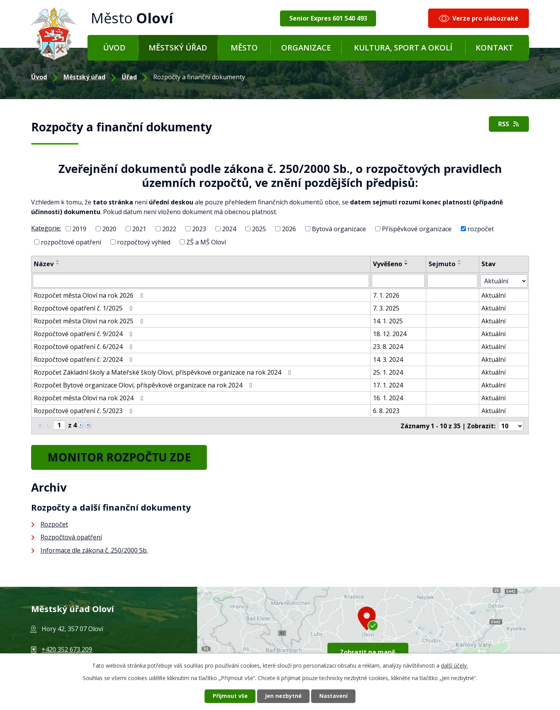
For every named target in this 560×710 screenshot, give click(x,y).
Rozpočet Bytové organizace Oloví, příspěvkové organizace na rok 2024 (144, 384)
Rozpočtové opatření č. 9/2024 (84, 333)
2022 (169, 229)
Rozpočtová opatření (71, 537)
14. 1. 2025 (388, 320)
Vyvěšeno (387, 264)
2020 (109, 229)
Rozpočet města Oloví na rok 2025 (90, 320)
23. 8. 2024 (388, 346)
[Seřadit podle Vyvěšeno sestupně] (406, 263)
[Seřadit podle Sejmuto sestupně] (460, 263)
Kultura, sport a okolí (403, 47)
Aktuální (494, 295)
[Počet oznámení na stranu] (511, 425)
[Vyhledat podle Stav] (504, 280)
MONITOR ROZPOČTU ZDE (121, 456)
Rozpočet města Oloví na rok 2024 (90, 397)
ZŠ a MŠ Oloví (206, 241)
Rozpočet (54, 524)
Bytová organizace (339, 229)
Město (244, 47)
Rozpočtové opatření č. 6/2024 (84, 346)
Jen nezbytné (283, 696)
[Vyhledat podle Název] (201, 280)
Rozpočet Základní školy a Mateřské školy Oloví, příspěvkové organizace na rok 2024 (164, 372)
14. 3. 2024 (388, 359)
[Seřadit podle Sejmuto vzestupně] (460, 260)
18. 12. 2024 (390, 333)
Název (44, 264)
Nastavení (334, 696)
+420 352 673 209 (67, 649)
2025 (259, 229)
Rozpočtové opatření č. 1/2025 (84, 308)
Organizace (306, 47)
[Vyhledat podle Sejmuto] (453, 280)
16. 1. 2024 (388, 397)
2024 (229, 229)
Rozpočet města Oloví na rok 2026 (90, 295)
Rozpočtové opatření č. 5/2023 (84, 410)
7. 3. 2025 (386, 308)
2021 (139, 229)
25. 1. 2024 (388, 372)
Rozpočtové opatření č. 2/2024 (84, 359)
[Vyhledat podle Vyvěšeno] (398, 280)
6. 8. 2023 (386, 410)
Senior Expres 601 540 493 (328, 18)
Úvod (114, 47)
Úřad (129, 77)
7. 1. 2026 (386, 295)
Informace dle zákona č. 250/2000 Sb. (94, 550)
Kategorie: (46, 228)
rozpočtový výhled (143, 241)
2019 (79, 229)
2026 (289, 229)
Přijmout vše (229, 696)
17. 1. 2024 (388, 384)
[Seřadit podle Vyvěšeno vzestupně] (406, 260)
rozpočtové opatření (71, 241)
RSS (509, 124)
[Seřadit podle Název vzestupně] (58, 260)
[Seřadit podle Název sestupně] (58, 263)
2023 (199, 229)
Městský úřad (178, 47)
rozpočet (480, 229)
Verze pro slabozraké (485, 18)
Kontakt (494, 47)
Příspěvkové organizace (417, 229)
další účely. (454, 665)
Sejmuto (442, 264)
